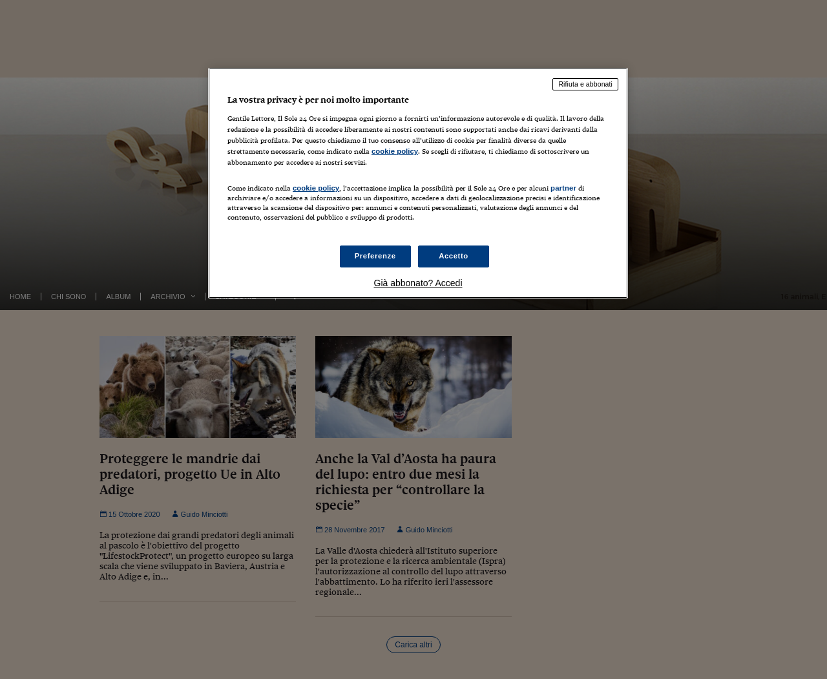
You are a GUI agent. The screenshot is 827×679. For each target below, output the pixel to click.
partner (563, 188)
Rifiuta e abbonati (585, 84)
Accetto (453, 256)
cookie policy (395, 151)
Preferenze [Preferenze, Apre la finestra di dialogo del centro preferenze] (375, 256)
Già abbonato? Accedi (418, 283)
